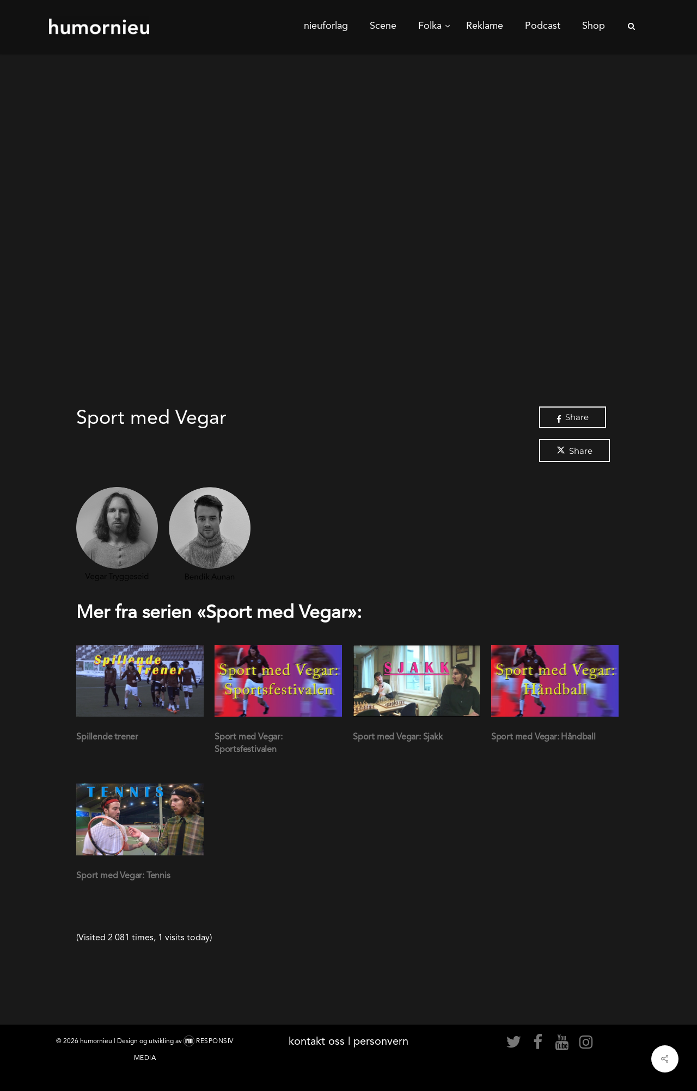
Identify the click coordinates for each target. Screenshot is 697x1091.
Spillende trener (107, 736)
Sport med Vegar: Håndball (543, 736)
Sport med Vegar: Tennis (123, 875)
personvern (380, 1040)
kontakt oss (317, 1040)
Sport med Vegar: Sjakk (398, 736)
